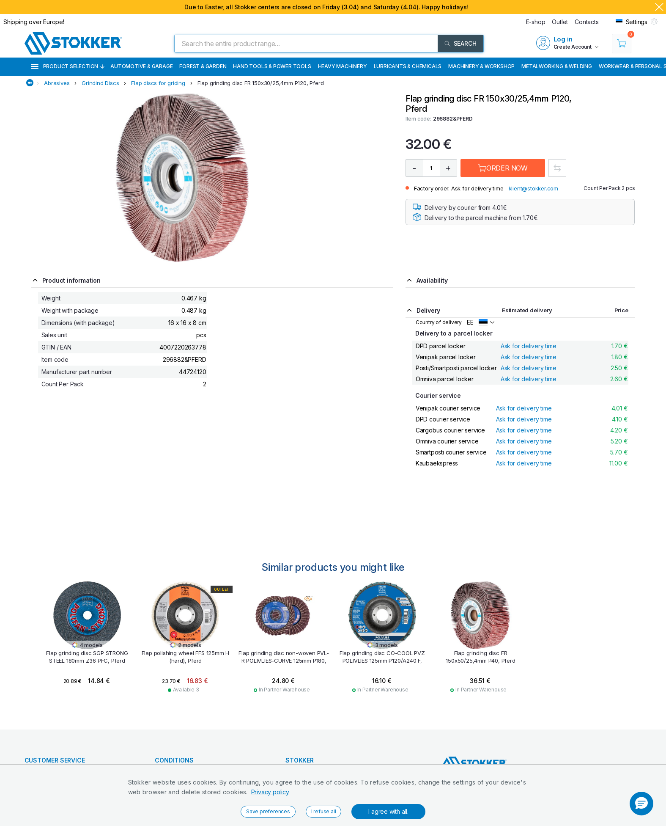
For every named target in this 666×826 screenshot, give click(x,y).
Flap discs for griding (158, 83)
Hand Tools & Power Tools (272, 66)
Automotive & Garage (141, 66)
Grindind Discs (100, 83)
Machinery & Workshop (481, 66)
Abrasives (56, 83)
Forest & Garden (202, 66)
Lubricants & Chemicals (408, 66)
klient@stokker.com (533, 188)
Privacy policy (270, 792)
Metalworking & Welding (556, 66)
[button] (641, 803)
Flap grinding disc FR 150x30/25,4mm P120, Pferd (260, 83)
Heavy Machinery (342, 66)
